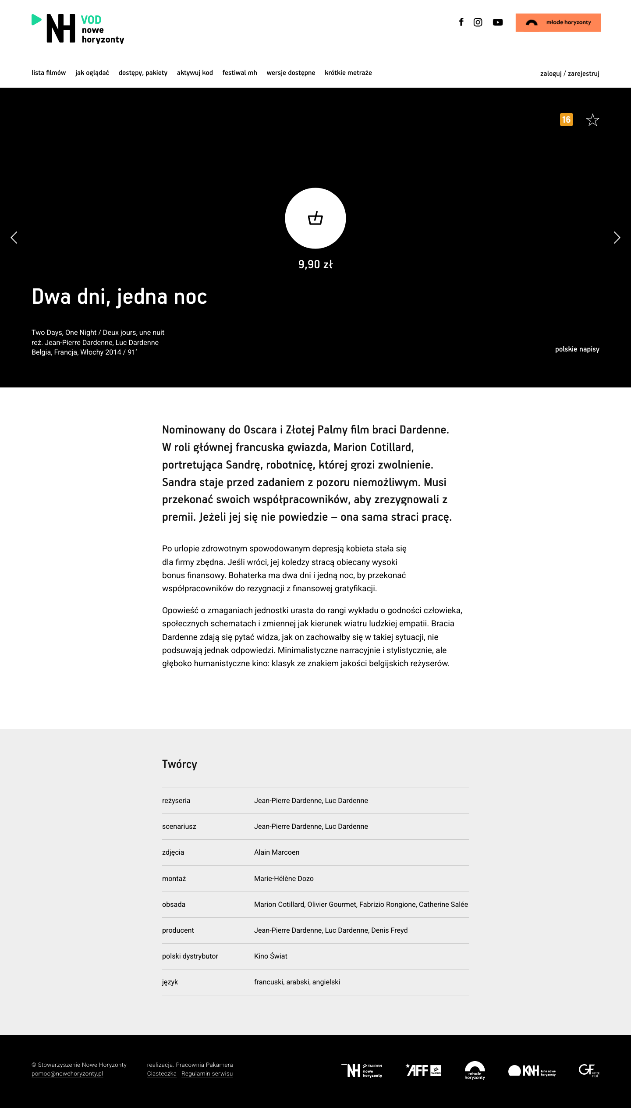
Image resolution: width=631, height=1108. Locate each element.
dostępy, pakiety (143, 73)
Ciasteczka (162, 1074)
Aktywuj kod (195, 73)
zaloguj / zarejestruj (569, 74)
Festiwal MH (240, 73)
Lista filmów (49, 73)
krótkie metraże (348, 73)
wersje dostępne (291, 73)
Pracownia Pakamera (204, 1065)
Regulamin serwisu (207, 1074)
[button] (616, 237)
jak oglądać (92, 73)
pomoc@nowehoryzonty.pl (67, 1074)
